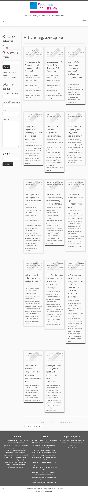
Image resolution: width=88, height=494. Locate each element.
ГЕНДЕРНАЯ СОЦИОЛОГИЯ (33, 145)
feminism (33, 235)
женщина (28, 90)
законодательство (31, 392)
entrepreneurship (72, 236)
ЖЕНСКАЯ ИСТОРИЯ (52, 294)
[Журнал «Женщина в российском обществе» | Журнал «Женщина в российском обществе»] (44, 7)
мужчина (76, 155)
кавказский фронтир (74, 94)
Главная (5, 31)
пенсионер (77, 228)
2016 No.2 (36, 288)
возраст (75, 221)
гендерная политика (31, 88)
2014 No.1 (57, 208)
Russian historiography (32, 240)
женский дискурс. (72, 150)
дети (54, 145)
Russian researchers (32, 308)
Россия (29, 228)
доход (80, 221)
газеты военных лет (31, 85)
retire (74, 241)
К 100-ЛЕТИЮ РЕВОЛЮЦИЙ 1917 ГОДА (33, 210)
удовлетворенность (52, 155)
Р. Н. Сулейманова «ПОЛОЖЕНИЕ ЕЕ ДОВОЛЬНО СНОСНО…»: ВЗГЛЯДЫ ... (54, 281)
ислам (55, 398)
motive (69, 241)
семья (48, 88)
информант (71, 226)
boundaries (56, 400)
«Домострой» (78, 145)
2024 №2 (35, 75)
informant (70, 238)
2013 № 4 (35, 385)
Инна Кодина (29, 95)
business (73, 233)
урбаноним (33, 160)
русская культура (72, 157)
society (79, 241)
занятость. (50, 147)
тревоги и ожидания (52, 152)
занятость (57, 157)
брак (59, 80)
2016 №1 (77, 301)
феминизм (28, 233)
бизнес (69, 221)
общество (70, 228)
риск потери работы (52, 160)
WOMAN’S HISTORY (30, 291)
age (68, 233)
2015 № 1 (56, 385)
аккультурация (79, 89)
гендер (69, 92)
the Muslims (34, 311)
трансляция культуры (74, 99)
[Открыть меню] (84, 21)
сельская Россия (57, 150)
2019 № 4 (77, 140)
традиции (49, 400)
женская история (52, 223)
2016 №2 (56, 291)
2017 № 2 (35, 208)
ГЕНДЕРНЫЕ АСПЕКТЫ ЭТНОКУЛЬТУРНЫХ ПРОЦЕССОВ (53, 390)
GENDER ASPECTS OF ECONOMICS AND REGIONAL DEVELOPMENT (75, 216)
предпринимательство (74, 231)
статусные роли (72, 97)
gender (38, 235)
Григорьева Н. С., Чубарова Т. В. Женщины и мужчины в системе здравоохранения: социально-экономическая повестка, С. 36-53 (44, 475)
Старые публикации (34, 426)
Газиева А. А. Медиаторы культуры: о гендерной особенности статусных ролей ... (74, 71)
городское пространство (33, 150)
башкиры (35, 293)
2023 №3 (56, 75)
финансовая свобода (52, 93)
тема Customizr (47, 491)
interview (77, 238)
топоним (36, 158)
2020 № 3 (56, 140)
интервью (77, 223)
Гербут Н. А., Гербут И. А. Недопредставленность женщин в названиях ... (33, 132)
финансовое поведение (53, 95)
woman (27, 243)
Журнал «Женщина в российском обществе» (41, 488)
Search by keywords (10, 77)
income (81, 236)
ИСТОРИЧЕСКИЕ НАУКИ (32, 78)
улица (27, 160)
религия (34, 395)
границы (54, 395)
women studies (56, 405)
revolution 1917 (30, 238)
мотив (78, 226)
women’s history (51, 238)
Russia (37, 238)
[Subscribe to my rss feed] (4, 21)
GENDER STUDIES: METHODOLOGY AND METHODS (52, 212)
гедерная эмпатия (52, 220)
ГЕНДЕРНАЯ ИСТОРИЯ (74, 87)
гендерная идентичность (75, 147)
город (39, 148)
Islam (53, 403)
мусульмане (36, 296)
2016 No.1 (78, 211)
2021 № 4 (77, 84)
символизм (28, 158)
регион (37, 301)
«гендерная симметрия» (53, 218)
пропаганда (35, 93)
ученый (34, 306)
